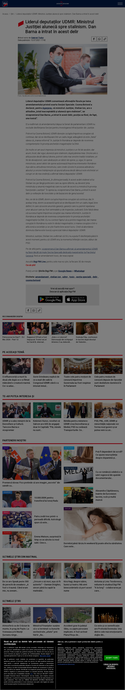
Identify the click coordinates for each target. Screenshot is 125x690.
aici (31, 674)
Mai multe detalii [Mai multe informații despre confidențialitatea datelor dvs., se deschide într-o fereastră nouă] (45, 656)
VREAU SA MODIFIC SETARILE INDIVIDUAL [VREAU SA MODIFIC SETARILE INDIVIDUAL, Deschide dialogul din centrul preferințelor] (111, 666)
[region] (62, 664)
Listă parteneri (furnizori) (66, 664)
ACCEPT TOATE (112, 658)
